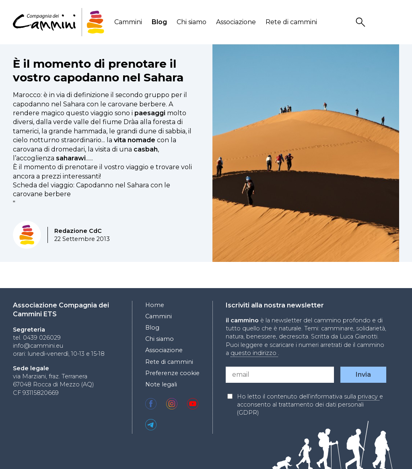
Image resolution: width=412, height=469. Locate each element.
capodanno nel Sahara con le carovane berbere (89, 104)
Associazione (236, 22)
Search (361, 22)
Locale (394, 22)
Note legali (161, 384)
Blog (159, 22)
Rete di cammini (291, 22)
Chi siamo (191, 22)
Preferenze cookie (172, 373)
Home (154, 305)
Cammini (128, 22)
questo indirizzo (254, 353)
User (378, 22)
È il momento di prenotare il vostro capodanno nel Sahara (98, 70)
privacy (368, 396)
